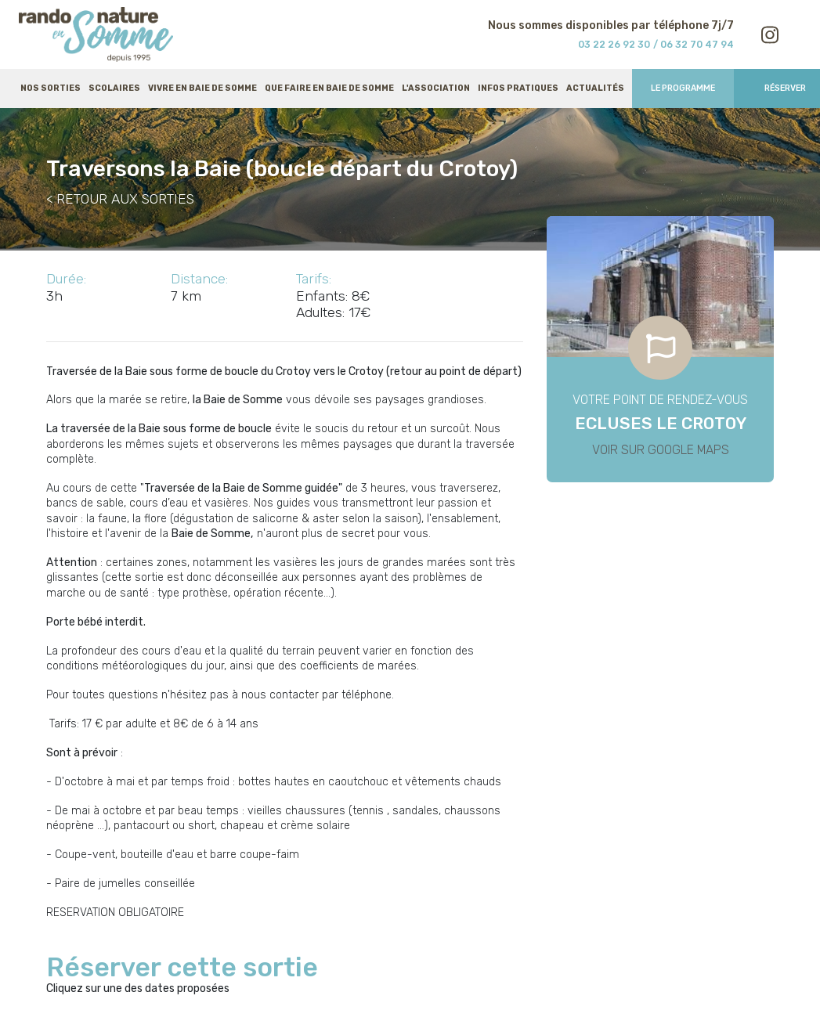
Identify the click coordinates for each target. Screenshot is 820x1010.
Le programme (683, 88)
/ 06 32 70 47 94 (693, 44)
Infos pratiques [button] (518, 88)
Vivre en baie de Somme (202, 88)
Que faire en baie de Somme (329, 88)
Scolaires (114, 88)
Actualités (595, 88)
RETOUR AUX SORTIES (125, 199)
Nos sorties (50, 88)
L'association (436, 88)
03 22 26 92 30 (614, 44)
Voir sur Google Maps (660, 449)
